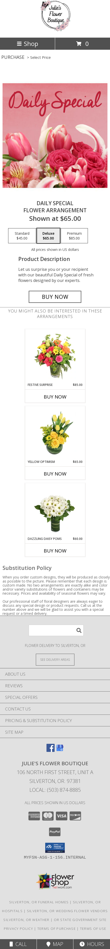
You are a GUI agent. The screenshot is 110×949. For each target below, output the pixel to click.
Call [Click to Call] (18, 944)
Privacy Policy (18, 928)
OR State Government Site (80, 919)
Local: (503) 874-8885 (55, 789)
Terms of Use (93, 928)
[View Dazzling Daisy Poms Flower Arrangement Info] (55, 510)
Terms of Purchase (56, 928)
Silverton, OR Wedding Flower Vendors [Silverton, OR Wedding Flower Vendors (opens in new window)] (67, 911)
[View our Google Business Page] (60, 750)
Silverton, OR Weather (26, 919)
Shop (27, 43)
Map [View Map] (54, 944)
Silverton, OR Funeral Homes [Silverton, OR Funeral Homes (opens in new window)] (39, 902)
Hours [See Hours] (92, 944)
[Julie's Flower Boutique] (55, 30)
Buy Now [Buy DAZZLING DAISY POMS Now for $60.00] (55, 550)
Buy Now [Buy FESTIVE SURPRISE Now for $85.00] (55, 396)
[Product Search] (56, 630)
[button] (55, 848)
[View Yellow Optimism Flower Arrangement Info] (55, 433)
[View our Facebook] (50, 750)
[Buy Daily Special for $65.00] (55, 297)
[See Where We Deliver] (55, 659)
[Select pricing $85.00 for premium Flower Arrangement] (74, 235)
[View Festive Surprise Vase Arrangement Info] (55, 356)
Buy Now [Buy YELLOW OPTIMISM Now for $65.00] (55, 473)
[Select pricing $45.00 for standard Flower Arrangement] (22, 235)
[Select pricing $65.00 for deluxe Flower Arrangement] (48, 235)
